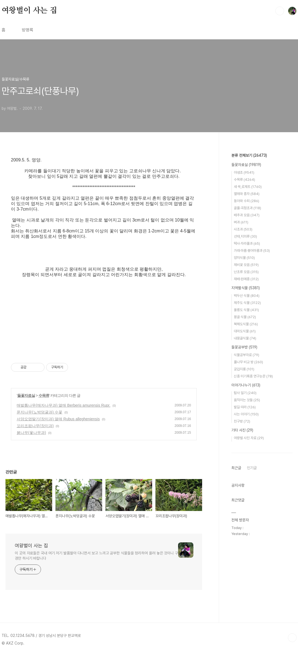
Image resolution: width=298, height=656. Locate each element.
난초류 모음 (246, 272)
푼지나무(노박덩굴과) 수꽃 (39, 412)
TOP (292, 637)
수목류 (44, 395)
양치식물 (244, 258)
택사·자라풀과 (247, 243)
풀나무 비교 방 (248, 362)
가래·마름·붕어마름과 (252, 251)
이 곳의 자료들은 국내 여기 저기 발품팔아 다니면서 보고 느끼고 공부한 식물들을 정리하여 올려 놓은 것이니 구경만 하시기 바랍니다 (96, 555)
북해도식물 (246, 324)
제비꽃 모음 (246, 265)
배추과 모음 (246, 215)
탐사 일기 (245, 393)
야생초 (244, 172)
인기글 (252, 468)
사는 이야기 (246, 414)
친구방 (242, 421)
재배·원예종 (246, 279)
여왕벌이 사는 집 (29, 10)
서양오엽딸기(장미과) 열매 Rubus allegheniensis (58, 419)
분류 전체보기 (249, 155)
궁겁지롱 (244, 369)
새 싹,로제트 (248, 187)
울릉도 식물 (246, 310)
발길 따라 (245, 407)
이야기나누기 (245, 385)
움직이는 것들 (247, 400)
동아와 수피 (246, 201)
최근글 (236, 468)
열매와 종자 (246, 194)
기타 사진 (242, 430)
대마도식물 (245, 331)
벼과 (241, 222)
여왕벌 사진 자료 (249, 438)
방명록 (27, 29)
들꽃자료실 (26, 395)
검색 (280, 11)
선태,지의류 (245, 236)
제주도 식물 (247, 303)
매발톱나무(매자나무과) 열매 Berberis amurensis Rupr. (63, 405)
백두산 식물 (246, 296)
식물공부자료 (246, 355)
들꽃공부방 (244, 347)
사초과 (243, 229)
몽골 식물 (245, 317)
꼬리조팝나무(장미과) (35, 426)
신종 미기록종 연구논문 (253, 376)
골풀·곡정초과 (247, 208)
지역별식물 (245, 288)
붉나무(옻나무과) (31, 432)
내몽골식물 (245, 338)
